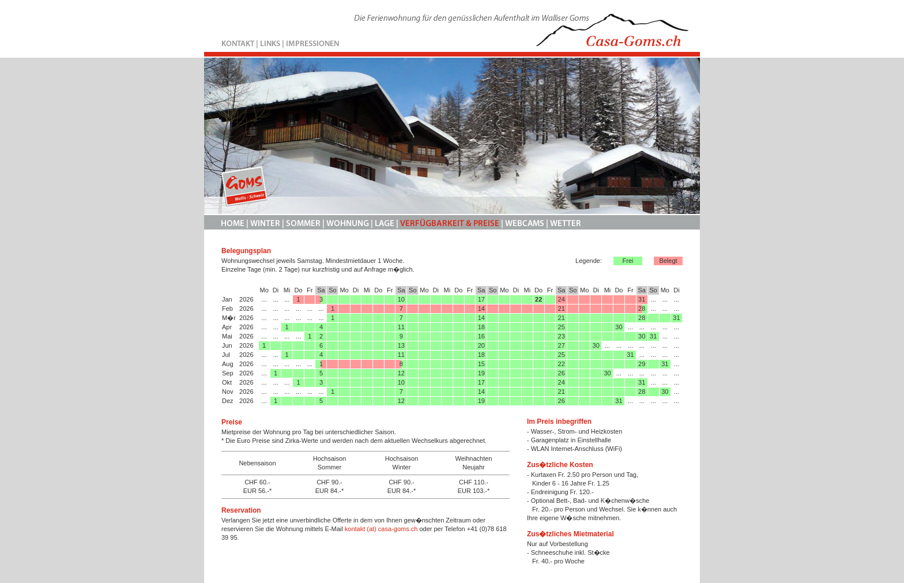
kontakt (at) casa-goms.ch (381, 528)
